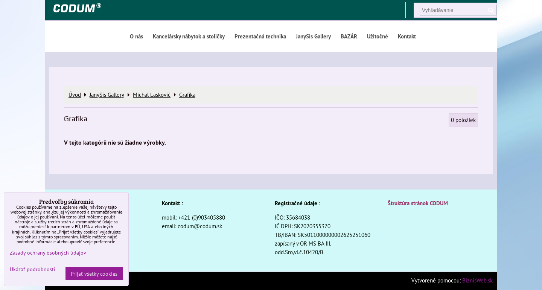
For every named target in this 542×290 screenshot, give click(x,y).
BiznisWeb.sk (477, 280)
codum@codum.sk (200, 226)
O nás (136, 36)
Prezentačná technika (260, 36)
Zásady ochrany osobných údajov (48, 252)
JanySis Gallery (313, 36)
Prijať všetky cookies (94, 273)
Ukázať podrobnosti (32, 269)
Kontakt (407, 36)
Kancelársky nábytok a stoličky (189, 36)
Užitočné (377, 36)
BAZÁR (349, 36)
